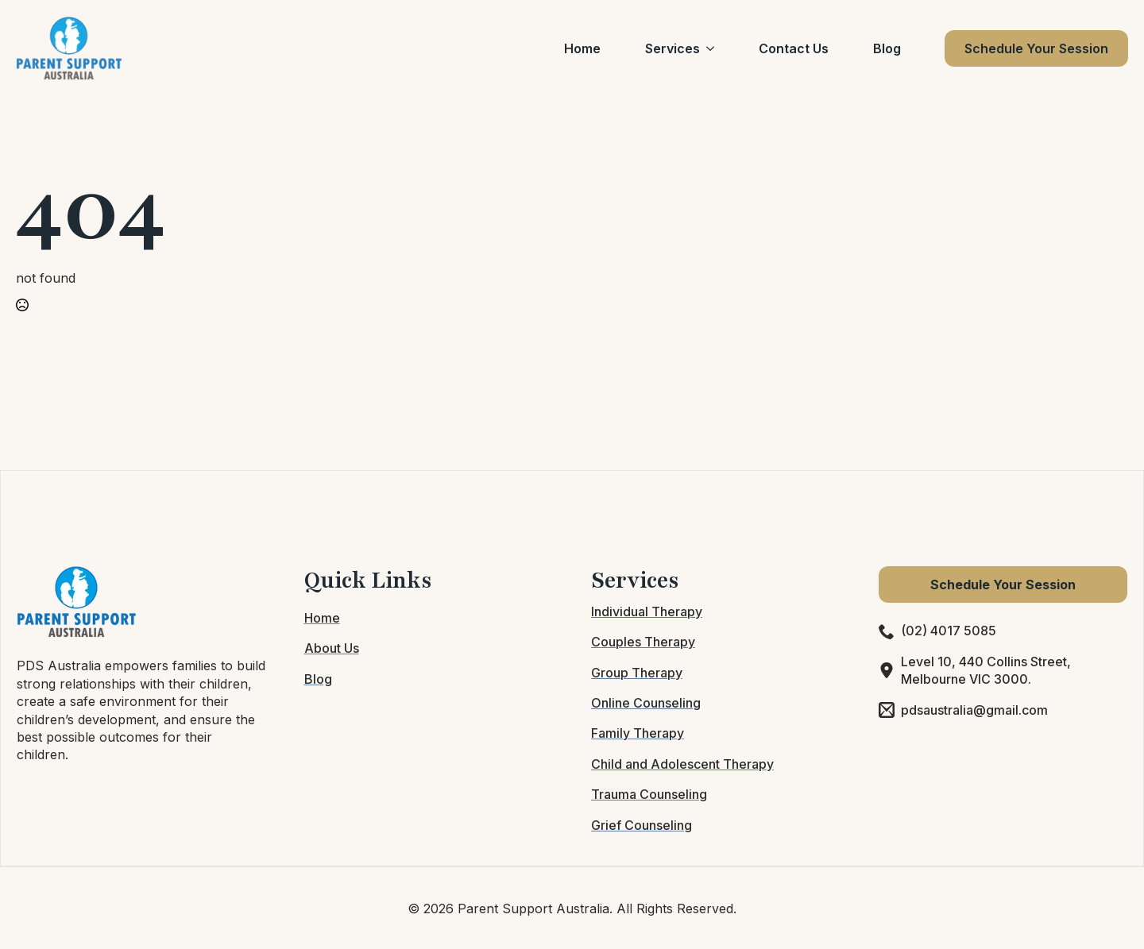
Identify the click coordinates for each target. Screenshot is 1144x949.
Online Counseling (646, 703)
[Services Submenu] (713, 48)
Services (672, 48)
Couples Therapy (643, 642)
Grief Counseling (641, 825)
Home (582, 48)
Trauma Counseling (649, 794)
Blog (887, 48)
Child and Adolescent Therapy (682, 764)
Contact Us (794, 48)
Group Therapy (636, 673)
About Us (331, 648)
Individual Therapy (646, 611)
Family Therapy (637, 733)
